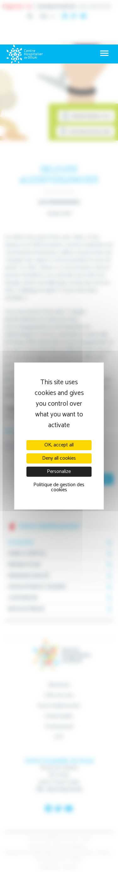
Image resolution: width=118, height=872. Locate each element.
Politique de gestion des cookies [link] (58, 487)
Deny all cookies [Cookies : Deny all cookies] (59, 458)
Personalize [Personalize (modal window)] (59, 471)
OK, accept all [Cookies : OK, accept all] (59, 445)
